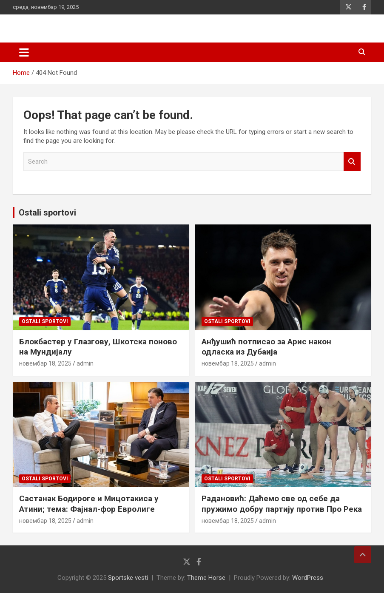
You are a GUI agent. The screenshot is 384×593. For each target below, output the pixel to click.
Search (352, 161)
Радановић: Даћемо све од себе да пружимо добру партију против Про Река (282, 504)
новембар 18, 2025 (45, 363)
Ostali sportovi (47, 212)
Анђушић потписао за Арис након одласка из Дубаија (266, 347)
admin (85, 363)
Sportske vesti (128, 578)
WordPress (307, 578)
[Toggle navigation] (24, 52)
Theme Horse (206, 578)
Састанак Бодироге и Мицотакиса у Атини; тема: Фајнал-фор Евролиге (89, 504)
